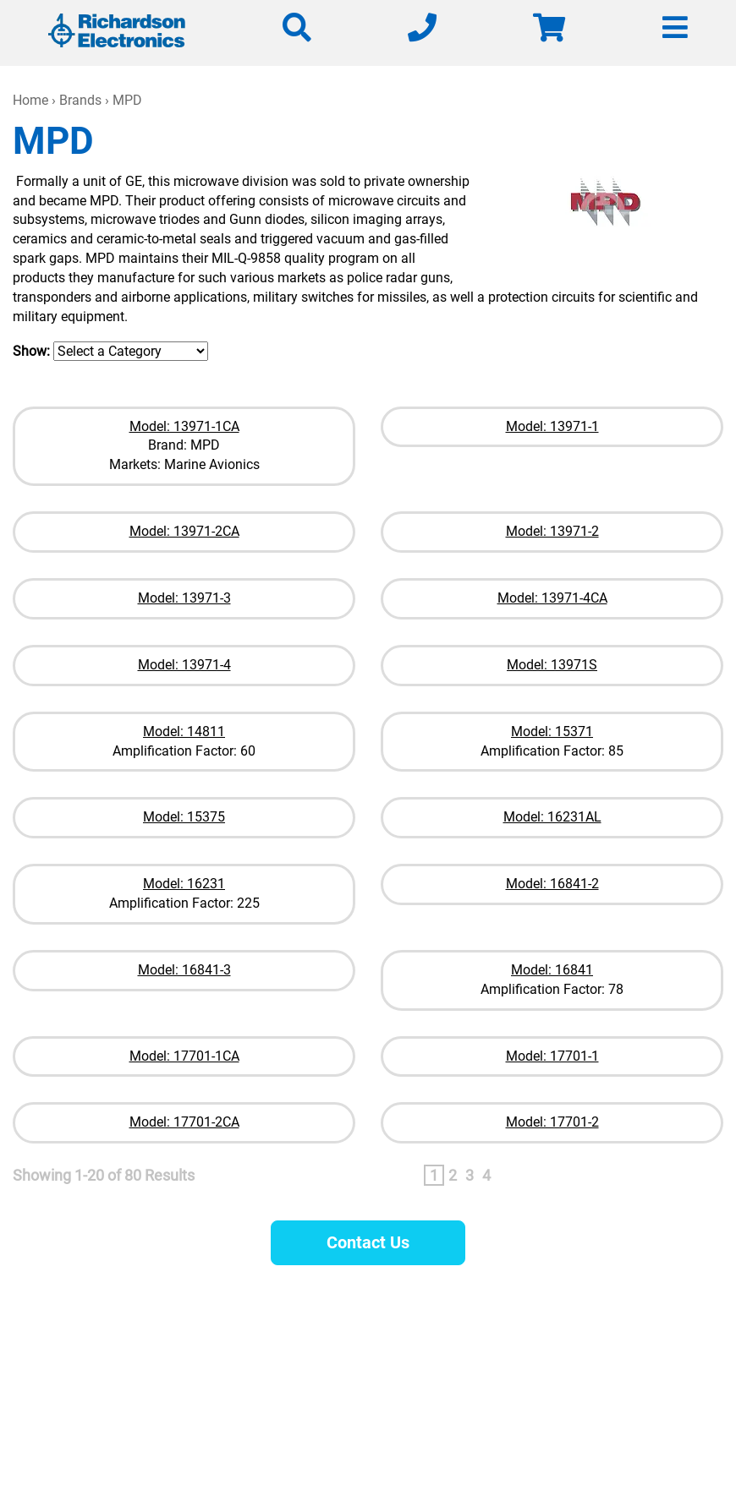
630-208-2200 (490, 1371)
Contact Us (368, 1242)
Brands (80, 100)
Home (30, 100)
